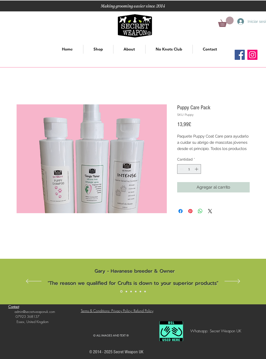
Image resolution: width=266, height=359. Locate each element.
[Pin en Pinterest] (190, 211)
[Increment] (197, 169)
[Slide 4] (135, 291)
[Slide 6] (145, 291)
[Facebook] (240, 55)
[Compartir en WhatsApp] (200, 211)
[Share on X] (210, 211)
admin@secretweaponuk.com (35, 311)
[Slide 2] (126, 291)
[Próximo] (232, 281)
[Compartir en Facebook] (180, 211)
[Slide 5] (140, 291)
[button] (226, 22)
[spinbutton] (189, 169)
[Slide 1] (121, 291)
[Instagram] (252, 55)
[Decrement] (181, 169)
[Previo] (33, 281)
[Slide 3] (131, 291)
